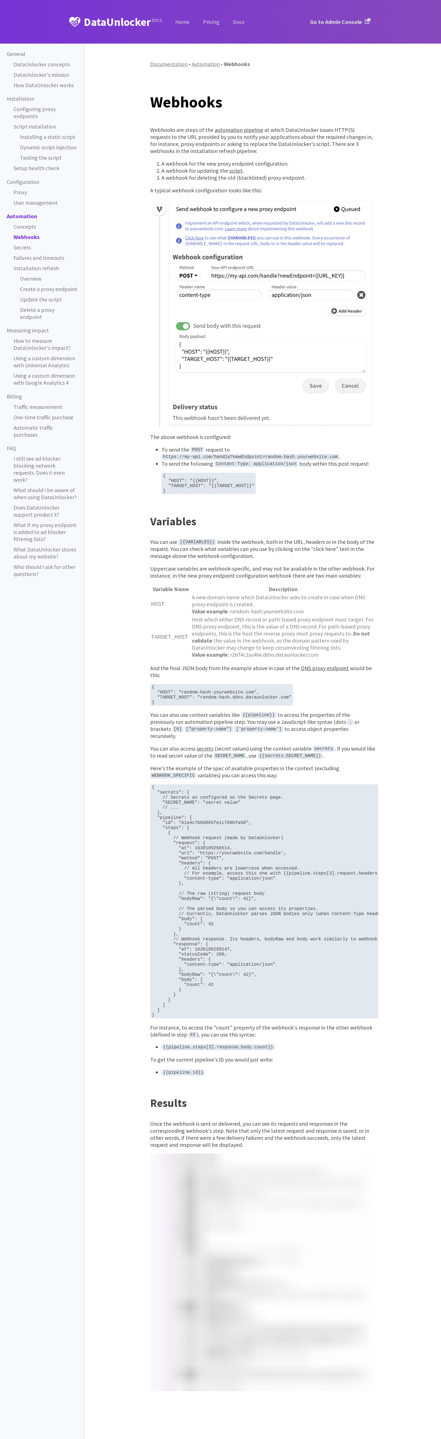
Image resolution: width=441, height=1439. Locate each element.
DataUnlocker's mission (41, 74)
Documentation (169, 63)
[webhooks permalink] (147, 102)
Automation (206, 63)
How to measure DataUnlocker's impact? (42, 336)
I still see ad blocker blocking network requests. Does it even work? (45, 455)
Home (182, 21)
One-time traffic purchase (43, 408)
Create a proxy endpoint (48, 288)
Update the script (40, 299)
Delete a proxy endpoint (48, 309)
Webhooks (26, 236)
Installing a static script (47, 136)
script (236, 170)
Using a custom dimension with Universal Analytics (44, 353)
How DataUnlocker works (43, 85)
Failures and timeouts (39, 257)
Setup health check (36, 167)
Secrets (22, 247)
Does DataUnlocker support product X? (36, 492)
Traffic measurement (38, 397)
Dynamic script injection (48, 146)
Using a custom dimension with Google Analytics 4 (44, 370)
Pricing (211, 21)
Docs (238, 21)
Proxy (20, 191)
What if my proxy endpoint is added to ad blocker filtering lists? (45, 513)
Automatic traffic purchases (33, 421)
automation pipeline (239, 129)
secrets (205, 759)
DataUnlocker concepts (41, 64)
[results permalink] (147, 1167)
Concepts (25, 226)
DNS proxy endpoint (325, 673)
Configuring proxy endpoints (34, 112)
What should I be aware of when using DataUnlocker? (45, 475)
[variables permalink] (147, 527)
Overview (30, 278)
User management (35, 202)
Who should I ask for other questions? (44, 550)
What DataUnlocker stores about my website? (44, 533)
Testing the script (40, 157)
